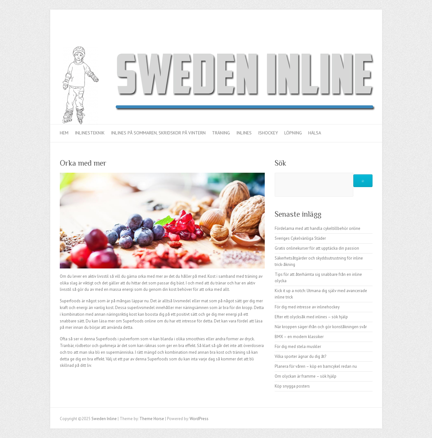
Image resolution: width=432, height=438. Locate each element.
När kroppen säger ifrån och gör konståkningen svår (321, 326)
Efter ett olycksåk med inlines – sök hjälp (311, 317)
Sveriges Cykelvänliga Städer (300, 238)
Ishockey (268, 133)
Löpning (293, 133)
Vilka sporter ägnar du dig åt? (300, 356)
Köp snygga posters (292, 386)
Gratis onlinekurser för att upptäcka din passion (317, 248)
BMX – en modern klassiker (299, 336)
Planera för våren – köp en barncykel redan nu (316, 366)
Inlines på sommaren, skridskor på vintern (158, 133)
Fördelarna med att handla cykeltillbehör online (317, 228)
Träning (221, 133)
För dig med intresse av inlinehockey (307, 307)
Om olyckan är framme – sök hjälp (305, 376)
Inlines (244, 133)
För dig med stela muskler (298, 346)
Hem (64, 133)
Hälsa (314, 133)
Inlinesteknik (90, 133)
